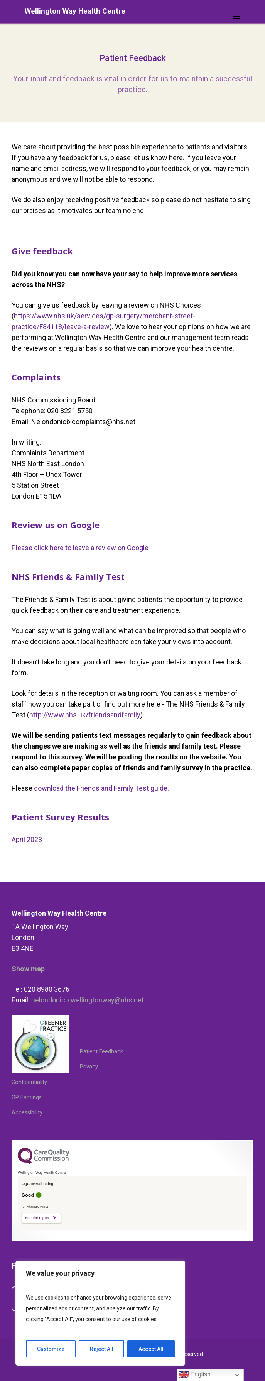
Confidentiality (29, 1082)
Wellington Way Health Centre (75, 11)
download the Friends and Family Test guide (100, 788)
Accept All (151, 1349)
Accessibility (27, 1112)
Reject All (101, 1349)
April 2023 (27, 839)
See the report (37, 1218)
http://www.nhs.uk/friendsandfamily (84, 715)
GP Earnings (27, 1097)
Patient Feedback (101, 1051)
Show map (28, 969)
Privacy (89, 1066)
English (195, 1374)
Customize (50, 1349)
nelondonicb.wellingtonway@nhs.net (87, 1000)
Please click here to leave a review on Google (80, 548)
